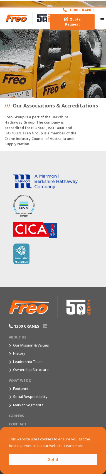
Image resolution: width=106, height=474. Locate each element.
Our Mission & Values (31, 345)
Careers (16, 415)
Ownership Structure (31, 369)
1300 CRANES (79, 9)
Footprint (21, 388)
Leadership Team (28, 361)
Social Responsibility (30, 396)
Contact (18, 424)
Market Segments (28, 404)
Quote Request (72, 22)
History (19, 353)
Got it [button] (53, 459)
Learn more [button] (73, 445)
